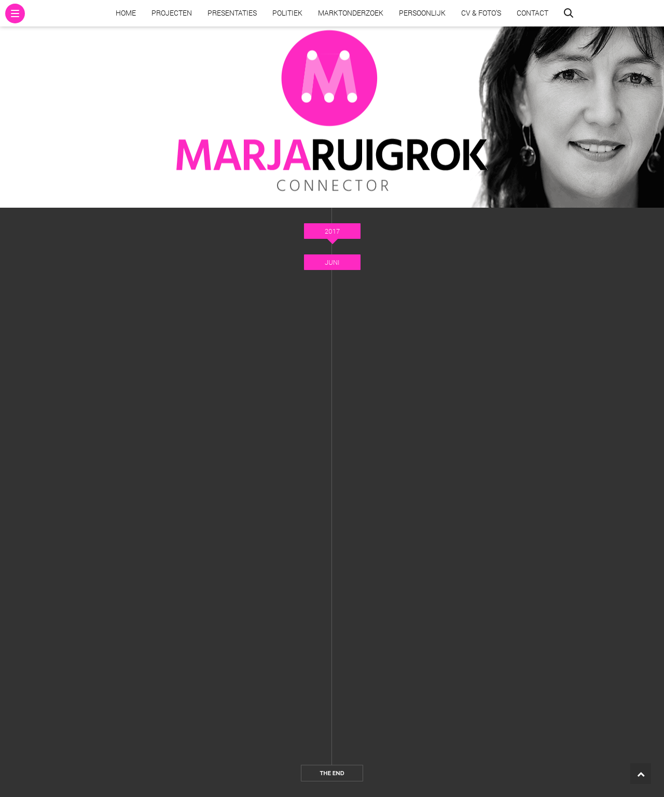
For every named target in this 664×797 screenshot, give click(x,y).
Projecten (171, 13)
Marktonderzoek (350, 13)
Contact (532, 13)
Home (126, 13)
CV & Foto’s (481, 13)
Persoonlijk (422, 13)
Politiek (287, 13)
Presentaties (232, 13)
